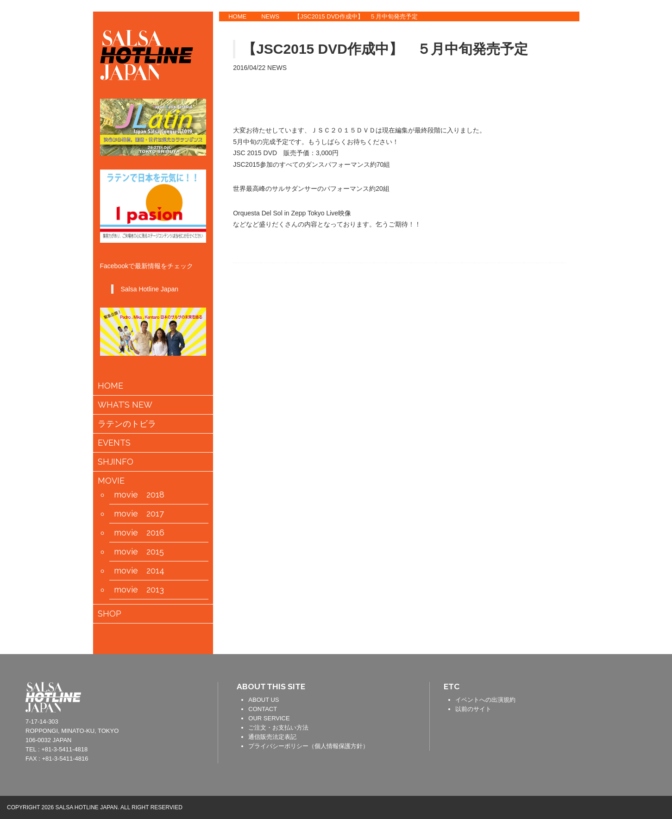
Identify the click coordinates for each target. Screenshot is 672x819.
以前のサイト (473, 709)
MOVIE (111, 480)
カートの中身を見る (138, 637)
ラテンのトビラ (127, 423)
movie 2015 (139, 551)
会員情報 (168, 638)
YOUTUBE (594, 78)
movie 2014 (139, 570)
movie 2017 (139, 513)
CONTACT (262, 709)
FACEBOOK (594, 22)
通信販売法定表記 (272, 736)
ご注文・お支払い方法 (278, 727)
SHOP (109, 613)
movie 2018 (139, 494)
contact (197, 696)
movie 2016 (139, 532)
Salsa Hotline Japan (149, 289)
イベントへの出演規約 (485, 699)
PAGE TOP (658, 689)
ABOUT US (263, 699)
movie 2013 (139, 589)
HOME (237, 16)
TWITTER (594, 50)
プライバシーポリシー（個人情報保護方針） (308, 746)
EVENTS (114, 442)
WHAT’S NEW (125, 405)
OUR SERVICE (268, 718)
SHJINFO (115, 461)
